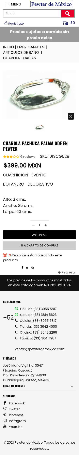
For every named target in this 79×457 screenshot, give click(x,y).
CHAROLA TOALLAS (19, 58)
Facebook (14, 403)
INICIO (10, 47)
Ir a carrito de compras (39, 245)
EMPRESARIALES (32, 47)
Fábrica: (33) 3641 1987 (35, 338)
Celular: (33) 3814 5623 (36, 314)
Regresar (67, 272)
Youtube (12, 427)
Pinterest (13, 415)
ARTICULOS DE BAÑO (23, 52)
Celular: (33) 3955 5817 (36, 309)
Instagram (14, 421)
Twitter (11, 409)
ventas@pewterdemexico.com (39, 349)
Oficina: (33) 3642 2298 (36, 332)
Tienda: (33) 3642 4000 (36, 326)
